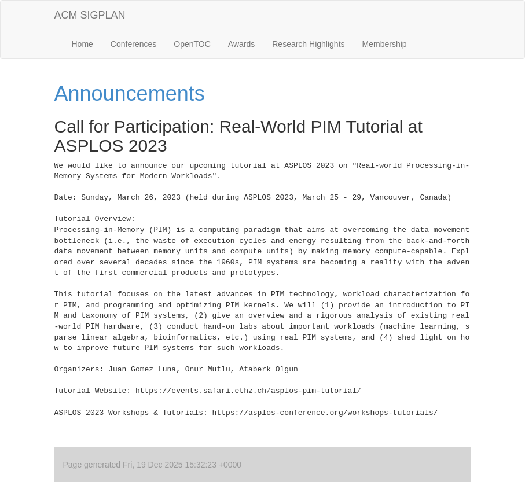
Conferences (133, 44)
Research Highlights (308, 44)
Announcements (129, 93)
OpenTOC (192, 44)
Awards (241, 44)
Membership (384, 44)
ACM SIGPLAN (90, 15)
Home (82, 44)
